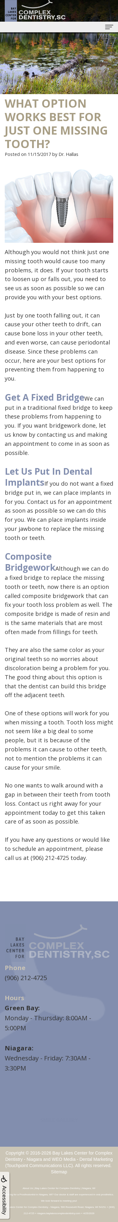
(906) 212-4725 (26, 978)
